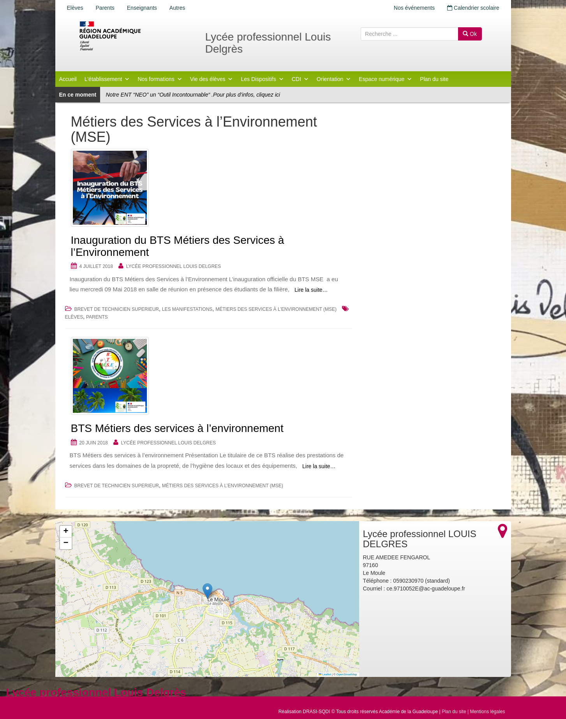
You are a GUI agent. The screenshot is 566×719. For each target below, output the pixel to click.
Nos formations (160, 79)
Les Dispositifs (262, 79)
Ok (470, 34)
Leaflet (325, 674)
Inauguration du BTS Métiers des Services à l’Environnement (177, 246)
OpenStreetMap (347, 674)
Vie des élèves (211, 79)
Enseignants (142, 8)
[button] (207, 591)
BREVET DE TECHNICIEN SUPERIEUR (116, 309)
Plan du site (434, 79)
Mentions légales (487, 711)
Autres (177, 8)
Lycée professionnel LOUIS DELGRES (173, 266)
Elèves (75, 8)
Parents (105, 8)
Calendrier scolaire (473, 8)
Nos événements (414, 8)
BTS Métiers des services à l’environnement (177, 428)
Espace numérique (385, 79)
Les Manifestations (187, 309)
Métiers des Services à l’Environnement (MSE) (276, 309)
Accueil (68, 79)
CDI (300, 79)
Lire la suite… (311, 290)
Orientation (334, 79)
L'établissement (107, 79)
